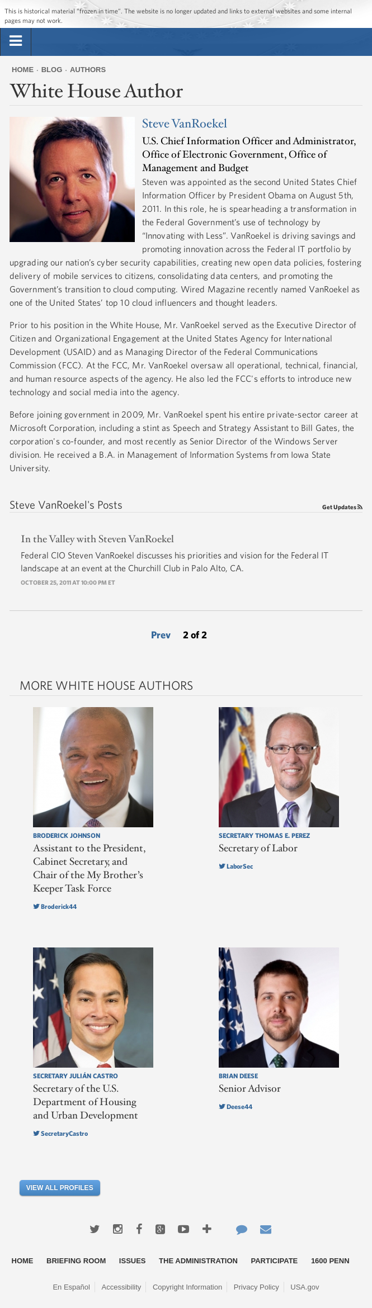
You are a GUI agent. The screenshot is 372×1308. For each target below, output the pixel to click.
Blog (52, 69)
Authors (88, 69)
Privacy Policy (256, 1287)
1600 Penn (330, 1261)
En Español (71, 1287)
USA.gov (304, 1287)
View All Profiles (59, 1188)
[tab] (15, 41)
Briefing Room (76, 1261)
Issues (132, 1261)
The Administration (198, 1261)
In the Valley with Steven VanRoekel (97, 539)
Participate (274, 1261)
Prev (161, 635)
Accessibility (122, 1287)
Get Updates (342, 506)
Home (23, 69)
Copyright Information (187, 1287)
